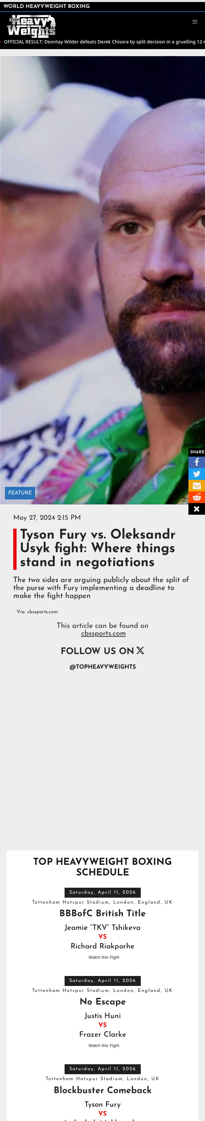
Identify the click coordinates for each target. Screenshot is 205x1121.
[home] (35, 21)
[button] (195, 22)
